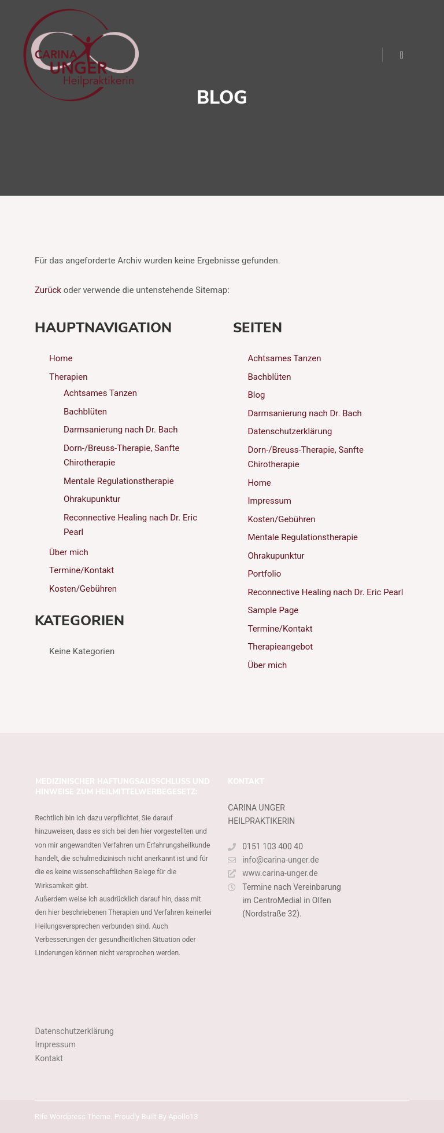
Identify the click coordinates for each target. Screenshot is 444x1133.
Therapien (68, 377)
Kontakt (49, 1058)
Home (60, 358)
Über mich (68, 552)
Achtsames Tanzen (100, 393)
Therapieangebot (280, 646)
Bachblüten (85, 411)
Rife (41, 1116)
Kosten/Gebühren (83, 589)
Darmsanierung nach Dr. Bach (120, 429)
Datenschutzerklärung (289, 431)
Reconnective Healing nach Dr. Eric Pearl (325, 592)
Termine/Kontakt (81, 570)
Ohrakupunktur (92, 499)
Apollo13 (183, 1116)
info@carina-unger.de (273, 860)
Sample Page (272, 610)
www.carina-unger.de (272, 873)
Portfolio (264, 574)
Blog (256, 395)
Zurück (48, 290)
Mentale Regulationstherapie (119, 481)
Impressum (269, 501)
